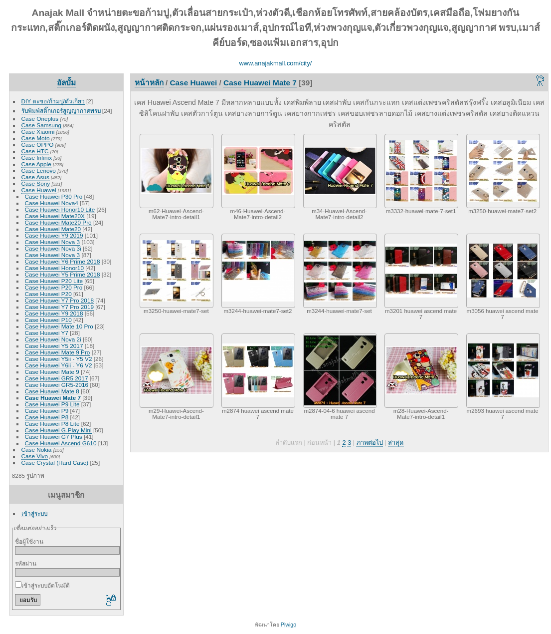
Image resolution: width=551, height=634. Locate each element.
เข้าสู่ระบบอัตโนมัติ (42, 585)
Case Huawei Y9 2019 (54, 235)
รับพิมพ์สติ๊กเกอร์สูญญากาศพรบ (61, 110)
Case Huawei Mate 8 (52, 391)
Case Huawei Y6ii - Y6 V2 (58, 365)
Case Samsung (41, 125)
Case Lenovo (38, 170)
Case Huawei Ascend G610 (61, 443)
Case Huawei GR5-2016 (57, 384)
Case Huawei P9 (47, 410)
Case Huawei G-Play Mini (58, 430)
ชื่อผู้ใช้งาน (29, 541)
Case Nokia (36, 449)
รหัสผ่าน (25, 563)
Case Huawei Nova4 (51, 203)
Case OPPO (37, 144)
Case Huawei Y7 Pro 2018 (59, 300)
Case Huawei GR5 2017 (56, 378)
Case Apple (36, 164)
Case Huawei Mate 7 (53, 397)
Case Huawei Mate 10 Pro (59, 326)
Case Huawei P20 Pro (54, 287)
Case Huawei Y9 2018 (54, 313)
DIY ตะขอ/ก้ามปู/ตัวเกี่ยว (53, 101)
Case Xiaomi (38, 131)
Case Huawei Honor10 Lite (60, 209)
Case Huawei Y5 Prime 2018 (62, 274)
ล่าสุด (395, 442)
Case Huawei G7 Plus (53, 436)
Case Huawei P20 (48, 294)
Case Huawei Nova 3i (53, 248)
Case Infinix (36, 157)
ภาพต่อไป (370, 442)
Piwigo (288, 625)
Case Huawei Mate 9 (52, 371)
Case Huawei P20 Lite (54, 281)
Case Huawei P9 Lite (52, 404)
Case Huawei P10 (48, 320)
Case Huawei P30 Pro (54, 196)
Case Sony (35, 183)
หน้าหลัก (149, 82)
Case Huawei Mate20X (55, 216)
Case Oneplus (40, 118)
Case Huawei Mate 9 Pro (57, 352)
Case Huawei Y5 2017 (54, 345)
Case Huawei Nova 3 (52, 242)
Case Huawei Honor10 (54, 268)
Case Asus (35, 177)
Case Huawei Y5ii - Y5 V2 (58, 358)
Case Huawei (38, 190)
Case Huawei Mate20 (53, 229)
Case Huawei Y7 (46, 332)
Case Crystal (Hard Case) (55, 462)
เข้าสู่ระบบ (34, 513)
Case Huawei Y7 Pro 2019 (59, 307)
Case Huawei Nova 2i (53, 339)
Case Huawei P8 (47, 417)
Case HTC (35, 151)
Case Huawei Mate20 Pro (58, 222)
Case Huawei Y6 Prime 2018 (62, 261)
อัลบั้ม (66, 82)
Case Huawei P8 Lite (52, 423)
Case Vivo (34, 456)
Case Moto (35, 138)
